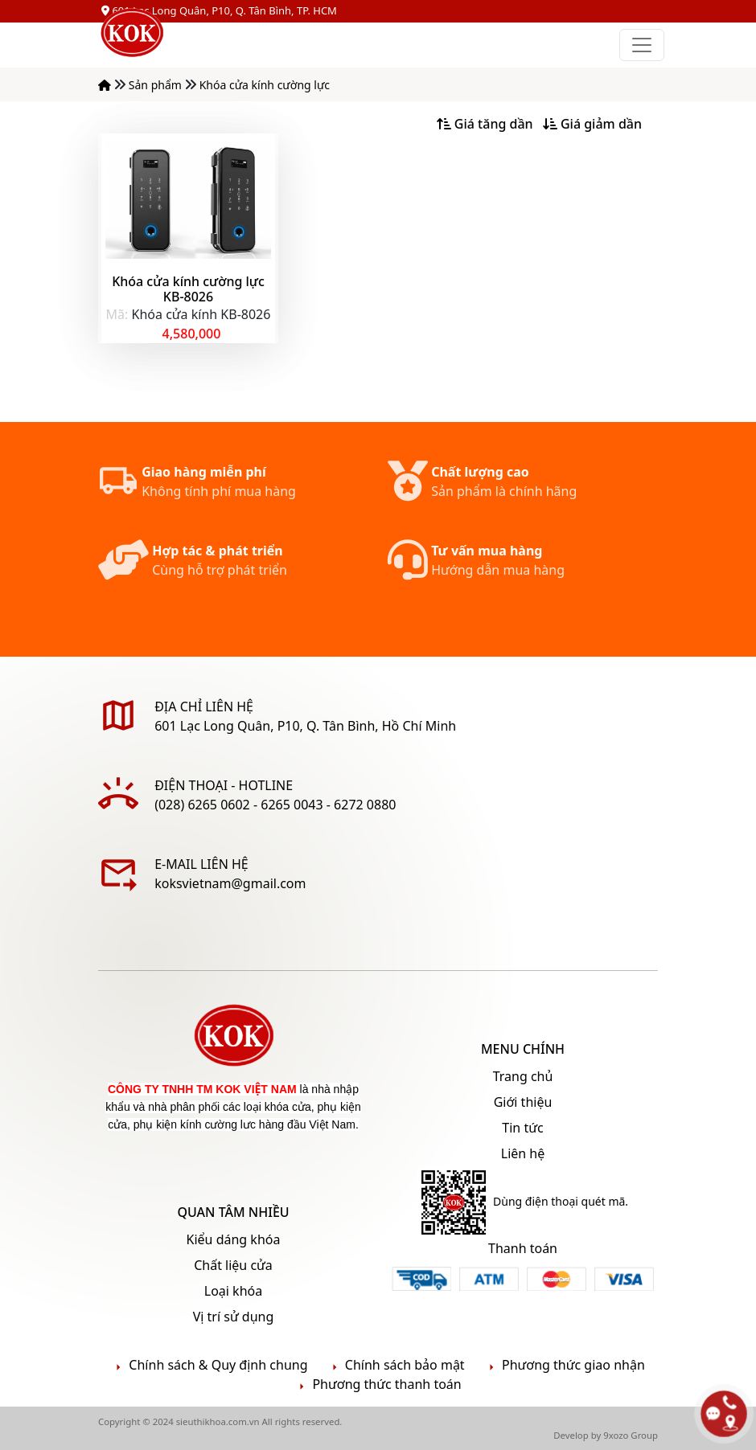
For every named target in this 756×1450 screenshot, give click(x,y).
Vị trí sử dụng (233, 1316)
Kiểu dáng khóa (234, 1239)
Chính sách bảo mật (396, 1365)
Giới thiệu (523, 1102)
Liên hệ (523, 1153)
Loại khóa (233, 1291)
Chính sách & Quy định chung (209, 1365)
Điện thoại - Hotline (223, 785)
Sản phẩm (157, 84)
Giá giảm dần (592, 124)
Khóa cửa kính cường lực (264, 84)
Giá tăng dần (485, 124)
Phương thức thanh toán (377, 1384)
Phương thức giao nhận (564, 1365)
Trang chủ (523, 1076)
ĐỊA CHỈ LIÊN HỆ (203, 706)
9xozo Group (630, 1435)
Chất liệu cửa (233, 1265)
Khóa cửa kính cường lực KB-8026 (188, 288)
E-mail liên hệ (201, 864)
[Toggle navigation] (641, 45)
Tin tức (522, 1128)
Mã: (117, 314)
